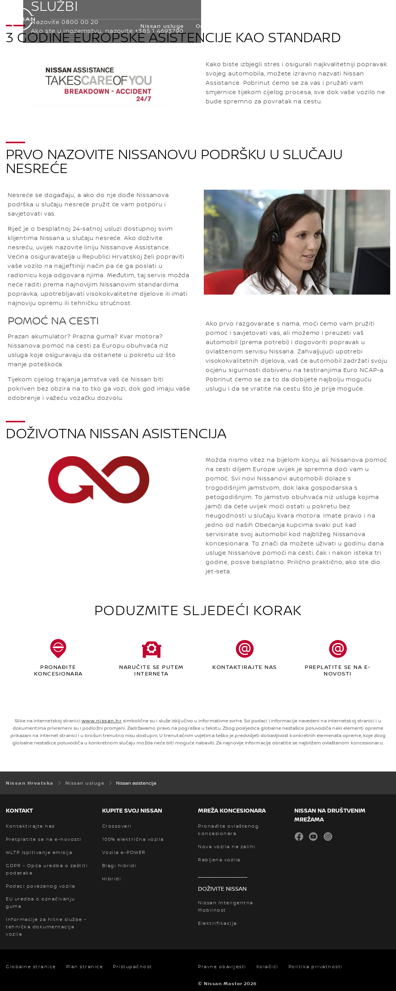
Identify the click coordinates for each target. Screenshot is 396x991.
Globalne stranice (31, 967)
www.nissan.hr (102, 720)
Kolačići (267, 967)
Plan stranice (84, 967)
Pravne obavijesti (222, 967)
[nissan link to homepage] (21, 19)
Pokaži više (360, 25)
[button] (382, 10)
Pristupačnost (132, 967)
